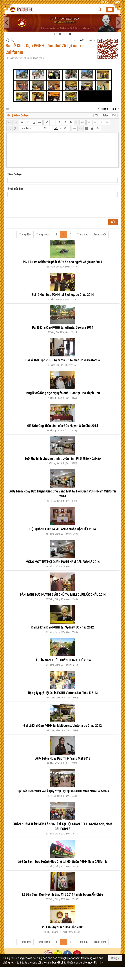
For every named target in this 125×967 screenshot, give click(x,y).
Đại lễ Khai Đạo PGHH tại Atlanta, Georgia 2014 (62, 327)
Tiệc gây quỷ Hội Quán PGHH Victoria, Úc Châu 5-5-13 (63, 693)
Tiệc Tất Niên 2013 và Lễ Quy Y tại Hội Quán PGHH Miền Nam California (62, 791)
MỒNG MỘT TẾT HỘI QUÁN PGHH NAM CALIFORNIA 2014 (62, 562)
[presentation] (35, 208)
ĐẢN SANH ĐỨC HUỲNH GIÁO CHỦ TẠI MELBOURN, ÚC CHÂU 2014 (63, 594)
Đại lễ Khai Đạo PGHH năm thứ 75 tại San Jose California (62, 360)
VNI (114, 115)
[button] (110, 9)
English (116, 2)
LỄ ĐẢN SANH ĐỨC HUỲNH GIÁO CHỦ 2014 (62, 660)
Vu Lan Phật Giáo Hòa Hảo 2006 (62, 927)
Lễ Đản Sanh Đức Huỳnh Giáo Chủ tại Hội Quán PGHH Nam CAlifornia (62, 862)
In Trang (7, 109)
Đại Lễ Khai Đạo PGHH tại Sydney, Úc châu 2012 (62, 627)
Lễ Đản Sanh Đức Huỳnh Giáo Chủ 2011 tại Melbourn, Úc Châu (62, 894)
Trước (80, 40)
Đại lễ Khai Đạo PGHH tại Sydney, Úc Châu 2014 (63, 295)
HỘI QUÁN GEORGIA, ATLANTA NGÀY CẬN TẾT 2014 (62, 529)
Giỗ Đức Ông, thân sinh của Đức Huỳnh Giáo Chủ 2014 (62, 426)
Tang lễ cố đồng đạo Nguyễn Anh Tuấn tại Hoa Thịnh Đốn (62, 393)
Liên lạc (104, 2)
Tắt (97, 115)
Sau (90, 40)
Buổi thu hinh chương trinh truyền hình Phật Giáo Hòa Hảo (62, 458)
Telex (105, 115)
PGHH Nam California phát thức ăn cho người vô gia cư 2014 (62, 262)
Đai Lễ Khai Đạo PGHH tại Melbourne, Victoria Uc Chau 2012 (62, 726)
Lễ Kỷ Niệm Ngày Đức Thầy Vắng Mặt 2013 (62, 758)
